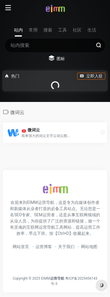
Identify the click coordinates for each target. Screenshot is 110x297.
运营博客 (43, 246)
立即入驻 (91, 76)
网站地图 (89, 246)
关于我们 (66, 246)
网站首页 (21, 246)
